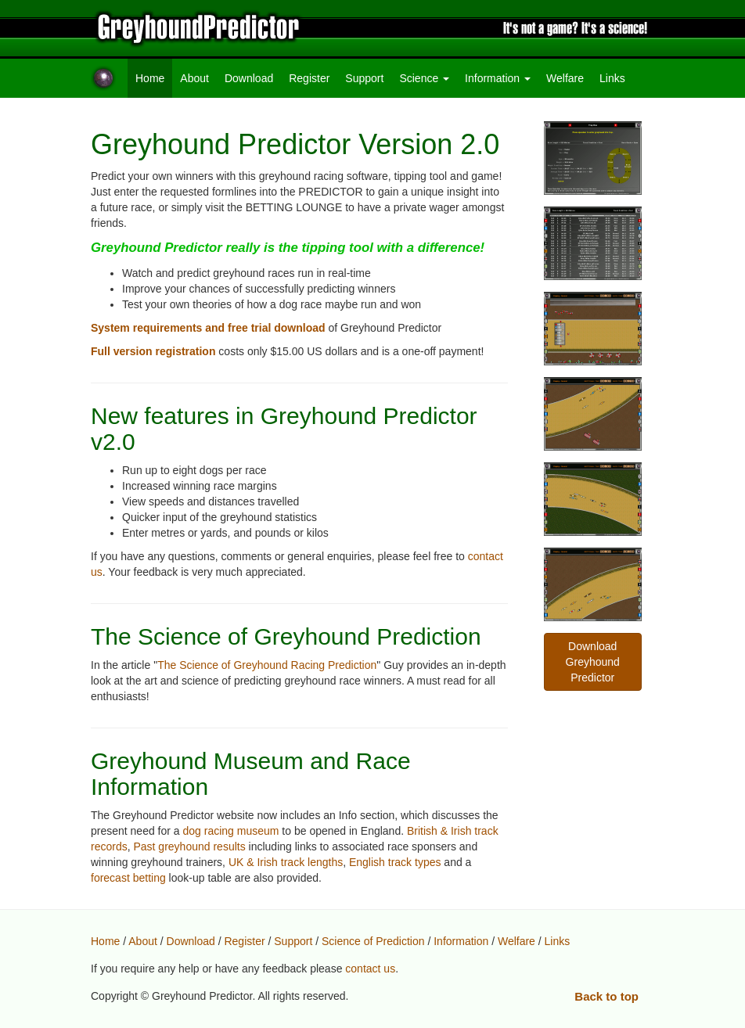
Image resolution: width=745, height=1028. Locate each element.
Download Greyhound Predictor (593, 662)
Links (612, 78)
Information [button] (498, 78)
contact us (370, 968)
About (194, 78)
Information (461, 941)
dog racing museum (231, 831)
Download (249, 78)
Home (153, 77)
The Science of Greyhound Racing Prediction (266, 665)
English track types (395, 862)
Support (364, 78)
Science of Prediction (373, 941)
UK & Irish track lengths (286, 862)
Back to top (606, 996)
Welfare (565, 78)
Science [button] (424, 78)
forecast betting (128, 878)
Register (309, 78)
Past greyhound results (189, 846)
